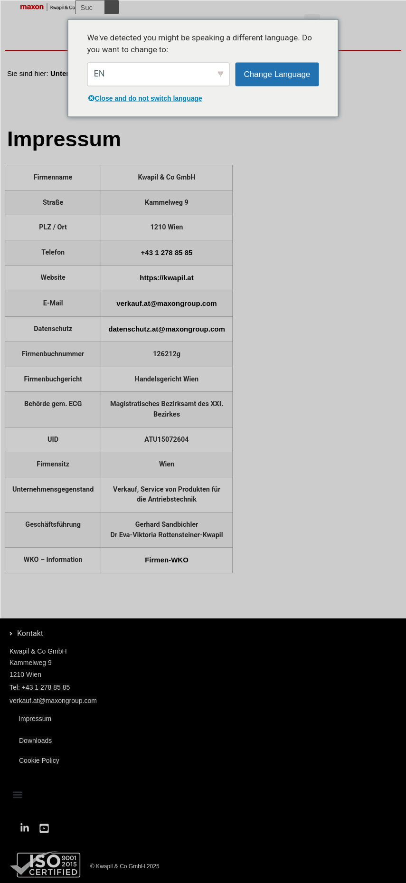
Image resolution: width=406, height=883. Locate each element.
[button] (17, 795)
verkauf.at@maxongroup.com (166, 303)
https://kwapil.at (166, 278)
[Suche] (111, 7)
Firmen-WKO (167, 560)
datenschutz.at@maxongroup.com (166, 329)
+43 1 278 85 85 (167, 252)
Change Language (277, 73)
